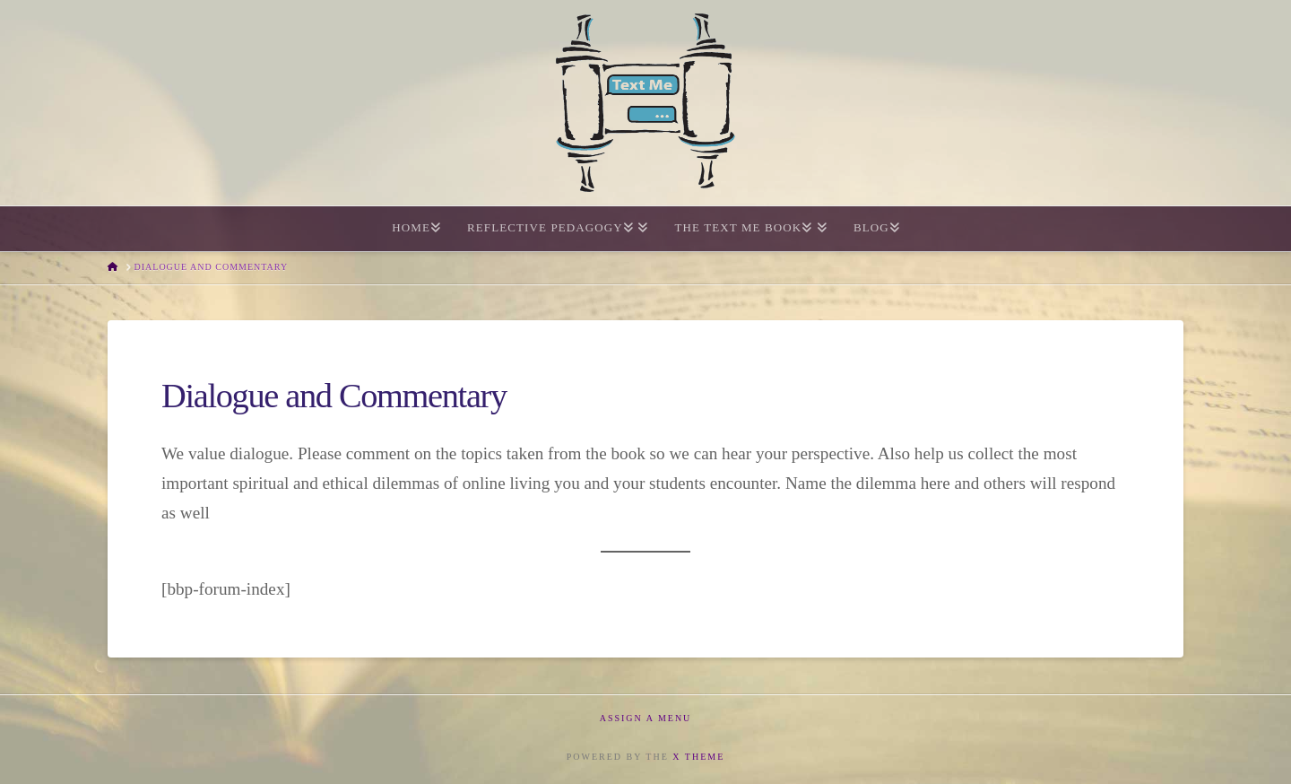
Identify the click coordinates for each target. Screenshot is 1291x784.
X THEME (698, 757)
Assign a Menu (646, 718)
